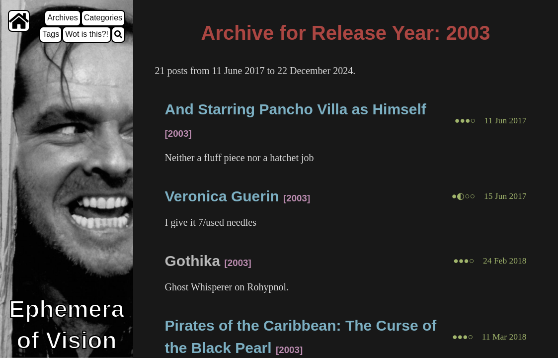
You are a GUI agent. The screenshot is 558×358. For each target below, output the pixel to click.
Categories (103, 17)
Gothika (193, 261)
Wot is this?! (86, 34)
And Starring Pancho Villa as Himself (295, 109)
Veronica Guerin (222, 196)
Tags (50, 34)
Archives (62, 17)
